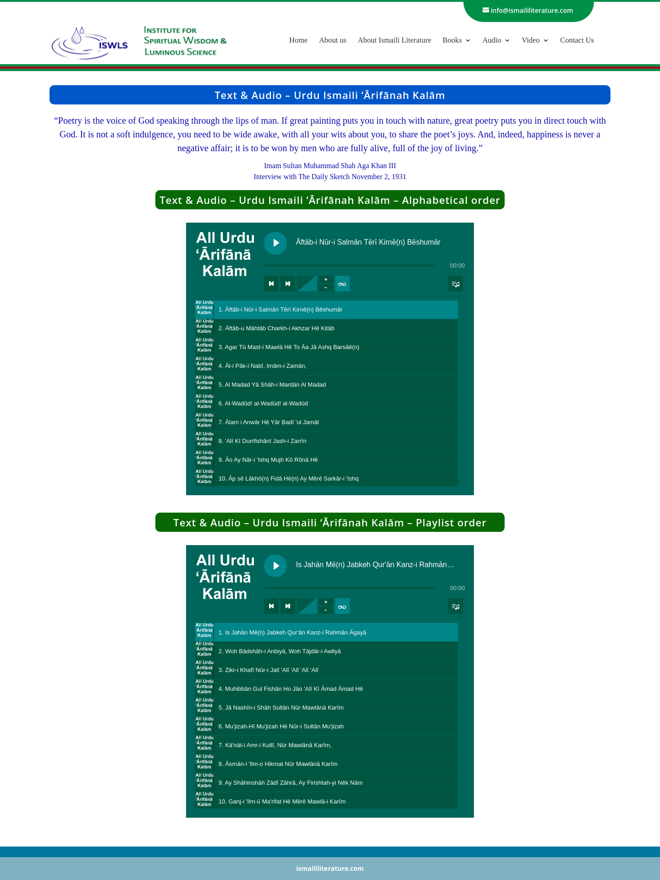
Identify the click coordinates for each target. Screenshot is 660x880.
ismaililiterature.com (329, 868)
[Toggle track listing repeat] (342, 283)
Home (298, 40)
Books (452, 40)
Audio (491, 40)
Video (530, 40)
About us (332, 40)
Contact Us (577, 40)
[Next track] (287, 283)
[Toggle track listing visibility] (455, 283)
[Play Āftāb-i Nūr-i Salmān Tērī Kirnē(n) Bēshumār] (275, 243)
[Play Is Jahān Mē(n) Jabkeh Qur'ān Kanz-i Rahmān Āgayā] (275, 565)
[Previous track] (271, 283)
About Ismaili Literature (394, 40)
